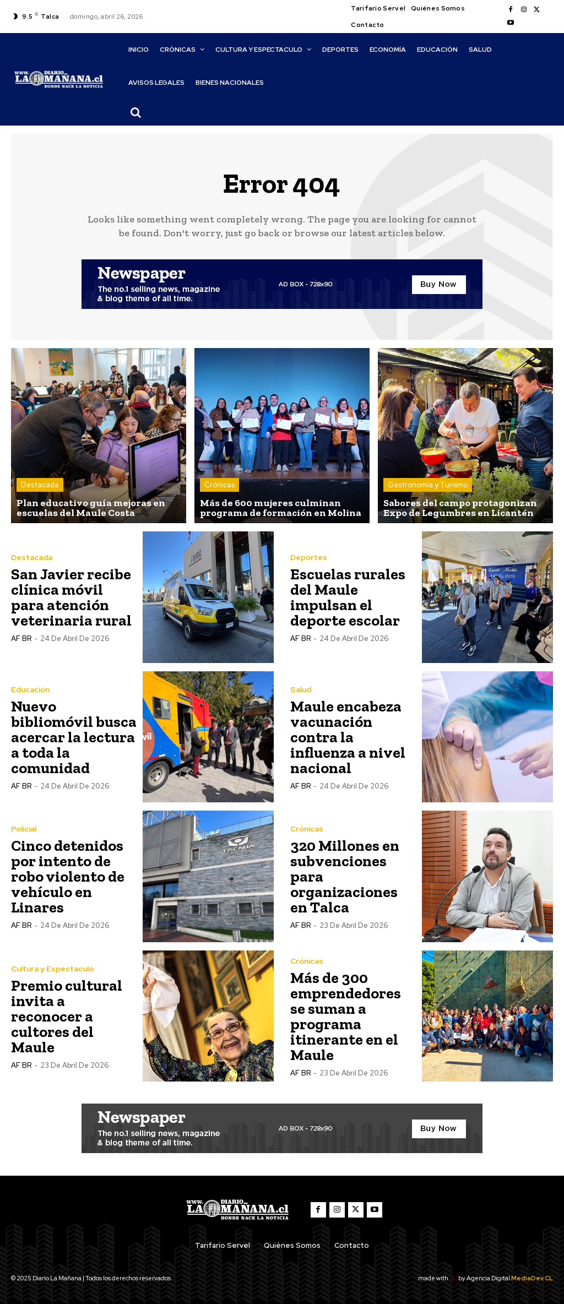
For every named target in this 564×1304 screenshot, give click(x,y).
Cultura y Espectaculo (52, 968)
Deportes (308, 557)
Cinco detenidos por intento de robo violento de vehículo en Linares (67, 876)
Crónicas (219, 485)
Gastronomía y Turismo (428, 485)
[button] (136, 112)
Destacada (40, 485)
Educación (30, 689)
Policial (23, 829)
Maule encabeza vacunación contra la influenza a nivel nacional (347, 737)
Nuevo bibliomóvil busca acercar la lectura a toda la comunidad (74, 737)
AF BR (21, 638)
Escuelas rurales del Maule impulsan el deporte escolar (347, 597)
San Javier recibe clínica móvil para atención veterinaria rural (71, 597)
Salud (300, 689)
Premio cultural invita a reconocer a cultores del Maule (66, 1016)
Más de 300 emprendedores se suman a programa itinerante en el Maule (345, 1016)
